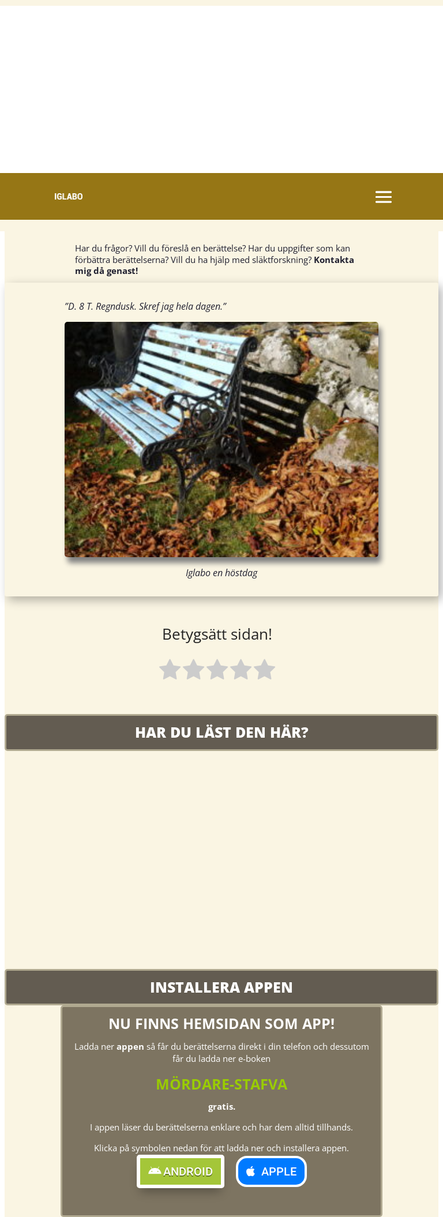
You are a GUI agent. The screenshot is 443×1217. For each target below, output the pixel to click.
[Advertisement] (221, 86)
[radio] (170, 671)
